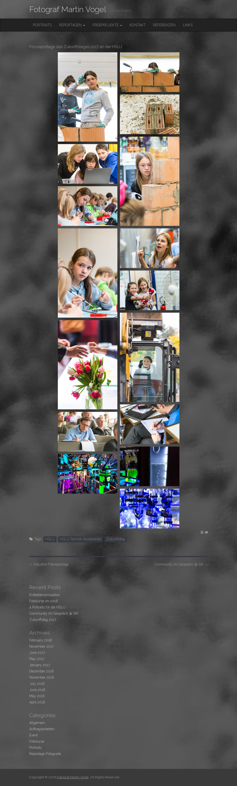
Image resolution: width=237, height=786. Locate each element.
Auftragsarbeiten (41, 729)
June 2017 (37, 653)
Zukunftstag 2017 (42, 620)
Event (33, 735)
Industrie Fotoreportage (49, 564)
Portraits (42, 25)
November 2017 (41, 646)
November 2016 (41, 677)
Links (188, 25)
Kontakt (138, 25)
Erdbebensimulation (44, 595)
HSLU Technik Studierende (80, 539)
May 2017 (36, 659)
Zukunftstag (115, 539)
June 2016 (37, 690)
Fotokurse (36, 741)
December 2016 (41, 671)
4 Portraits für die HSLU (47, 607)
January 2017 (39, 665)
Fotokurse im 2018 (43, 601)
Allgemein (37, 723)
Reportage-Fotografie (45, 754)
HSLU (50, 539)
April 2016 (37, 702)
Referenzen (164, 25)
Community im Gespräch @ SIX (181, 564)
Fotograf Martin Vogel (67, 9)
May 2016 (37, 696)
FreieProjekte (107, 25)
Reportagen (72, 25)
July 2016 (37, 684)
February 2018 (40, 640)
